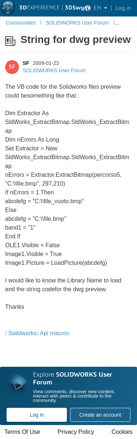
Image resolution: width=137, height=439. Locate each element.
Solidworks (22, 333)
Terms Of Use (22, 432)
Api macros (54, 333)
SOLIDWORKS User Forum (54, 70)
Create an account (100, 415)
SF (26, 63)
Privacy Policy (76, 432)
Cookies (122, 432)
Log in (37, 415)
